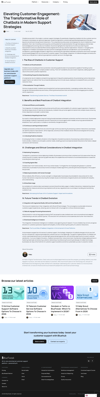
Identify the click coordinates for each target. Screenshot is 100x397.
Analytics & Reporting (67, 373)
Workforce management (67, 370)
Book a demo (93, 2)
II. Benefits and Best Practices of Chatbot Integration (10, 49)
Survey (63, 376)
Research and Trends (7, 302)
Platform (34, 2)
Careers (4, 383)
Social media (25, 370)
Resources (45, 2)
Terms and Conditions (92, 394)
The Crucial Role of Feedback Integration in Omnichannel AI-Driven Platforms (52, 228)
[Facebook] (92, 360)
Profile (93, 254)
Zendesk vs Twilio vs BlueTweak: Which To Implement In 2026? (60, 309)
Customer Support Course (88, 370)
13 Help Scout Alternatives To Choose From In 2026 (86, 309)
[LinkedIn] (88, 360)
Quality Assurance (66, 379)
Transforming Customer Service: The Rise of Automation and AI (48, 95)
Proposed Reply (45, 373)
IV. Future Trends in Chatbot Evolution (10, 61)
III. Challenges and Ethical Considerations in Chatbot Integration (12, 56)
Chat (23, 373)
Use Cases (84, 373)
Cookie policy (72, 394)
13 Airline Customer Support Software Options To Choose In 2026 (11, 310)
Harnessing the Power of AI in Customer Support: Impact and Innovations (51, 193)
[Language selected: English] (91, 395)
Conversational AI (46, 376)
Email (23, 379)
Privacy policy (81, 394)
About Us (4, 386)
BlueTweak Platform (7, 373)
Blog (82, 376)
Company (56, 2)
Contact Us (5, 380)
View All (94, 281)
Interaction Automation (47, 370)
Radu (7, 31)
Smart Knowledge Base (47, 379)
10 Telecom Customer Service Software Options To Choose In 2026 (36, 310)
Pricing (65, 2)
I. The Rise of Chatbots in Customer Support (12, 44)
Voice (23, 376)
